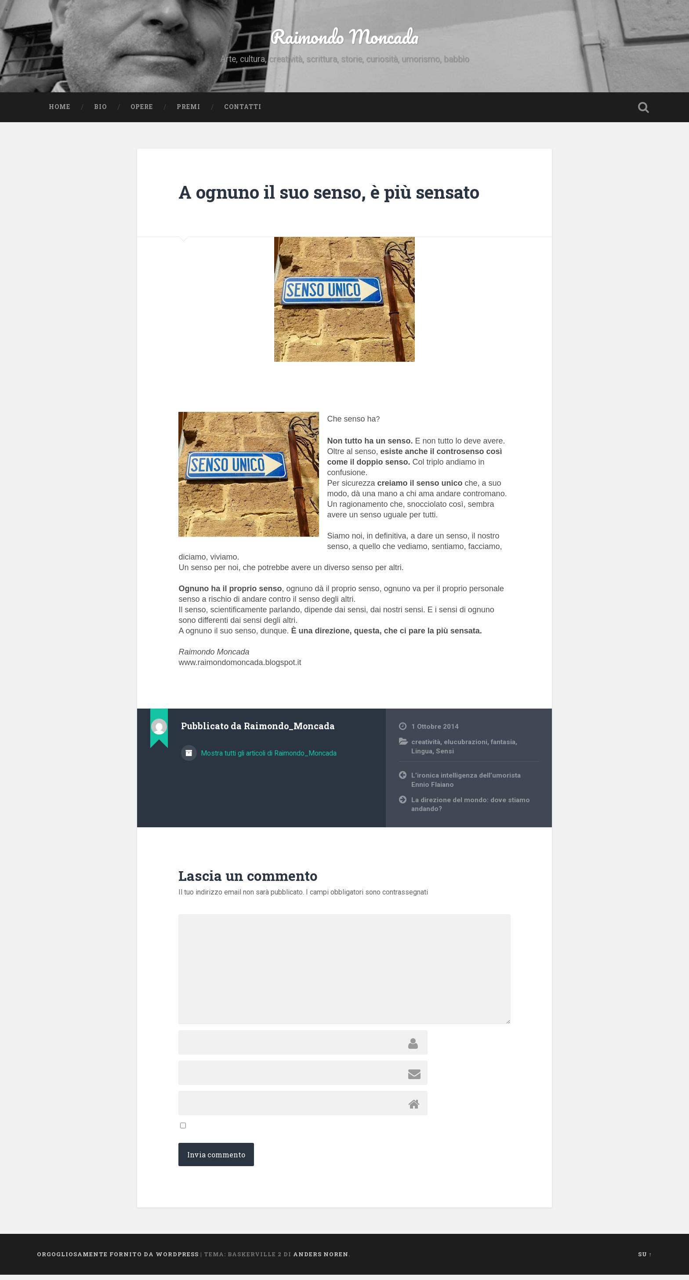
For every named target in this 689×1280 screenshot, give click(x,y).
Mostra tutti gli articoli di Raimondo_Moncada (268, 758)
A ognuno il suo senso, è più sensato (328, 197)
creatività (425, 747)
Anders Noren (320, 1259)
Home (59, 112)
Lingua (421, 756)
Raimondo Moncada (344, 39)
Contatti (242, 112)
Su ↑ (645, 1259)
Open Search (643, 112)
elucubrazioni (465, 747)
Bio (100, 112)
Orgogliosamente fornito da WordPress (118, 1259)
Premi (188, 112)
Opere (142, 112)
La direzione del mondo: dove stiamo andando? (470, 809)
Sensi (445, 756)
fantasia (503, 747)
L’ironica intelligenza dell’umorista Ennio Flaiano (466, 785)
